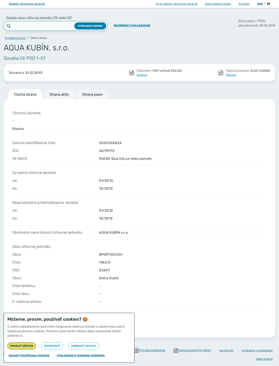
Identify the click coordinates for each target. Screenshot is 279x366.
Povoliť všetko (21, 345)
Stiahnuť (142, 75)
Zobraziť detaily (83, 345)
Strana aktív (59, 94)
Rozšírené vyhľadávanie (132, 25)
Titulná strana (25, 94)
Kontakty (244, 3)
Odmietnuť (52, 345)
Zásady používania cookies (29, 355)
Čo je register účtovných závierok (176, 3)
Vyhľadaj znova (90, 25)
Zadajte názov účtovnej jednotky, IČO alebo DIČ (39, 18)
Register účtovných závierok (27, 3)
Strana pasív (92, 94)
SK (268, 3)
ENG (260, 3)
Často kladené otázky (218, 3)
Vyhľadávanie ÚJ (15, 38)
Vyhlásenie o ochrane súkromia (81, 355)
